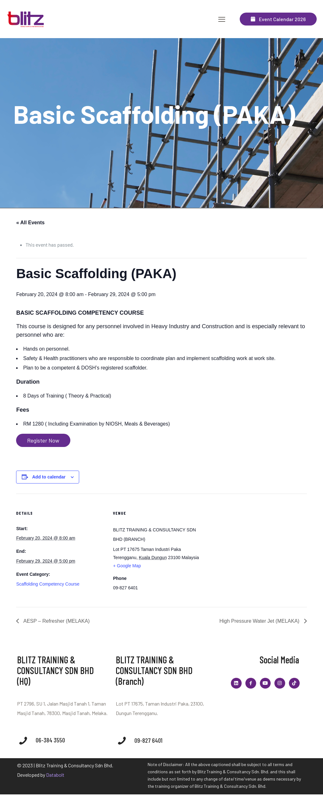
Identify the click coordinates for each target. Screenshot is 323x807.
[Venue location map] (243, 537)
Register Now (43, 440)
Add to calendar (49, 476)
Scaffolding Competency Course (47, 584)
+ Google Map (127, 565)
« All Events (30, 222)
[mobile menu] (221, 19)
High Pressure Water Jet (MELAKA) (260, 621)
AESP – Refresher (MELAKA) (56, 621)
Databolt (55, 775)
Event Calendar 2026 (278, 19)
